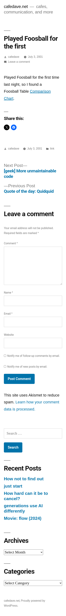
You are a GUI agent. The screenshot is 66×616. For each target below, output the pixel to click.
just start (13, 486)
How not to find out (23, 478)
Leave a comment (19, 61)
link (52, 148)
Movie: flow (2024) (22, 518)
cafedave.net (16, 6)
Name (8, 292)
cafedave (13, 56)
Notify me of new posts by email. (27, 366)
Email (8, 313)
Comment (11, 243)
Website (9, 334)
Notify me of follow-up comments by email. (33, 356)
